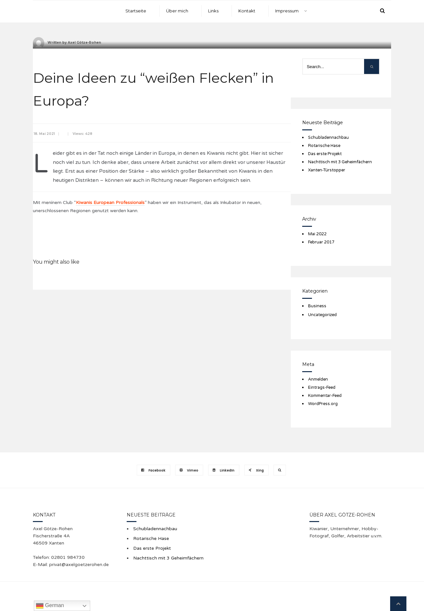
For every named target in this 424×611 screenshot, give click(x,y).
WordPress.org (323, 403)
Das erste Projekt (325, 153)
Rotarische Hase (324, 145)
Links (213, 10)
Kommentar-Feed (325, 395)
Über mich (177, 10)
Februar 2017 (321, 242)
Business (317, 306)
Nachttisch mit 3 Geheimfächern (340, 162)
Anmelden (318, 379)
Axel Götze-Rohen (84, 42)
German (50, 606)
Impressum (287, 10)
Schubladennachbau (328, 137)
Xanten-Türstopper (326, 170)
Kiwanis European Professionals (110, 202)
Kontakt (246, 10)
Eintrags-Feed (321, 387)
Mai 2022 (317, 234)
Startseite (135, 10)
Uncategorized (322, 314)
